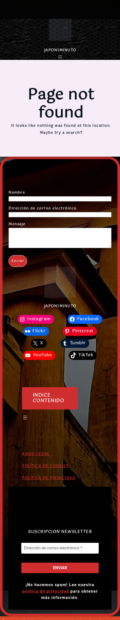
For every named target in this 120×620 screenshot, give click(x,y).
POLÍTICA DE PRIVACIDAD (48, 482)
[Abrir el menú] (60, 57)
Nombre (17, 193)
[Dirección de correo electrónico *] (60, 552)
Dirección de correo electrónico (43, 208)
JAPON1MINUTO (60, 50)
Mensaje (17, 224)
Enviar (18, 264)
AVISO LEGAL (36, 458)
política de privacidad (45, 595)
